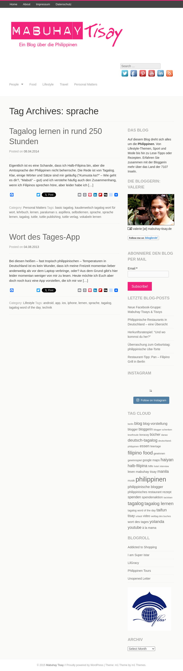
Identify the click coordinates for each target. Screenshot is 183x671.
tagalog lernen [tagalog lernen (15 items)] (158, 503)
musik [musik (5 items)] (131, 480)
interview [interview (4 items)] (164, 466)
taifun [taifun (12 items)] (161, 510)
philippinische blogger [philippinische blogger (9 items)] (145, 487)
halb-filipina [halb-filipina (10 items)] (137, 466)
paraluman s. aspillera (55, 212)
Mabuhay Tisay (55, 665)
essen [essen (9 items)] (144, 446)
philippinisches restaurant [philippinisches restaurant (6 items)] (144, 492)
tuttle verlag (70, 217)
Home (13, 4)
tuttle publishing (50, 217)
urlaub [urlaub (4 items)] (139, 516)
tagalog (24, 217)
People (14, 84)
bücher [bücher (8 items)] (155, 434)
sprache (95, 212)
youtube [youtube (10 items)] (134, 527)
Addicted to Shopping (142, 547)
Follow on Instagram (151, 400)
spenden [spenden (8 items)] (134, 497)
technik (47, 307)
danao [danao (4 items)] (164, 435)
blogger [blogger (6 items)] (133, 429)
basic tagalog (64, 207)
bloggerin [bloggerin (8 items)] (146, 429)
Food (32, 84)
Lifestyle (48, 84)
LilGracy (133, 563)
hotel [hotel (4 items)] (156, 466)
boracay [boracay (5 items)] (144, 434)
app (57, 303)
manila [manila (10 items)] (163, 471)
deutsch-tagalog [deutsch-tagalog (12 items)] (142, 440)
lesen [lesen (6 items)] (131, 471)
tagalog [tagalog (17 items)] (136, 503)
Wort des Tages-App (44, 236)
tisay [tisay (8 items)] (131, 516)
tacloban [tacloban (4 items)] (168, 497)
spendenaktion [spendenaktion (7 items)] (152, 497)
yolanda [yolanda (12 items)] (156, 521)
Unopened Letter (139, 578)
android (48, 303)
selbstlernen (80, 212)
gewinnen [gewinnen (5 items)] (159, 453)
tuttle (34, 217)
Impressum (43, 4)
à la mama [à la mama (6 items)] (149, 527)
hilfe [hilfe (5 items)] (150, 466)
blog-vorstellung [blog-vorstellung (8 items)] (155, 423)
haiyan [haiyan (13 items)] (167, 459)
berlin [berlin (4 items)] (130, 424)
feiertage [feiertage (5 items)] (155, 446)
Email (132, 268)
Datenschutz (63, 4)
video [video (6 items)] (146, 516)
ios (64, 303)
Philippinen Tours (139, 570)
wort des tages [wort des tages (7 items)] (138, 522)
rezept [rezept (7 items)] (167, 492)
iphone (72, 303)
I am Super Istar (138, 555)
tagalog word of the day (25, 307)
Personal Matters (85, 84)
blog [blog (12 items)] (138, 423)
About (26, 4)
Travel (64, 84)
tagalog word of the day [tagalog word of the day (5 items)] (142, 510)
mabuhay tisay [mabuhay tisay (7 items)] (146, 471)
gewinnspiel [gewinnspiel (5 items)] (135, 460)
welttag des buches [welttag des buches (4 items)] (161, 516)
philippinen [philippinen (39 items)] (151, 479)
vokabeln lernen (90, 217)
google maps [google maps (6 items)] (151, 460)
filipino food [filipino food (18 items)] (140, 453)
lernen (34, 212)
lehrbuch (22, 212)
